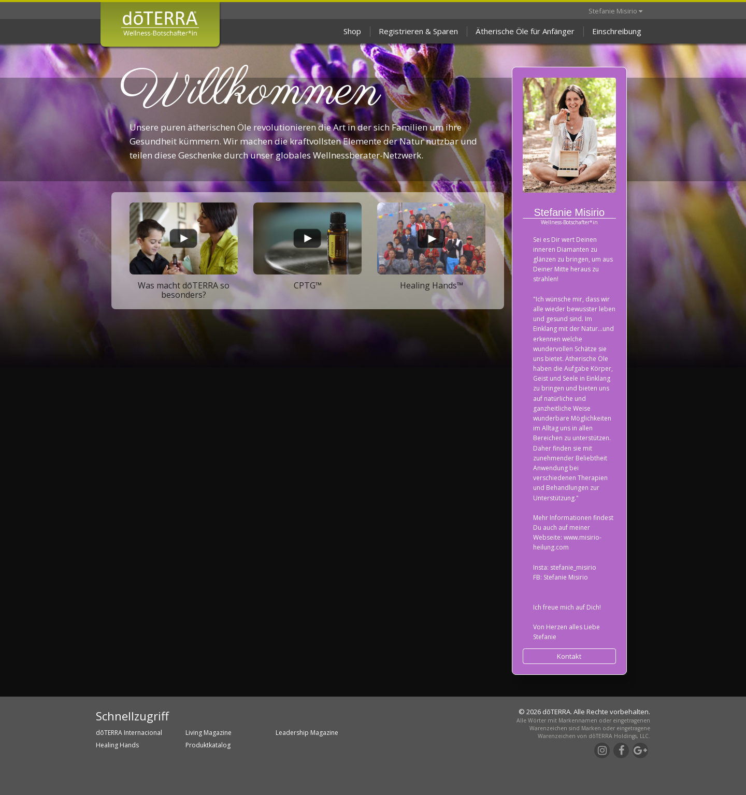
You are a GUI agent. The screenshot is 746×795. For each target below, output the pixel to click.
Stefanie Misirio (615, 11)
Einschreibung (616, 31)
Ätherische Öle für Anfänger (525, 31)
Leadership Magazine (307, 732)
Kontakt (569, 656)
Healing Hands (117, 745)
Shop (352, 31)
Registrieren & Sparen (418, 31)
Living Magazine (208, 732)
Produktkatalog (208, 745)
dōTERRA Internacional (129, 732)
